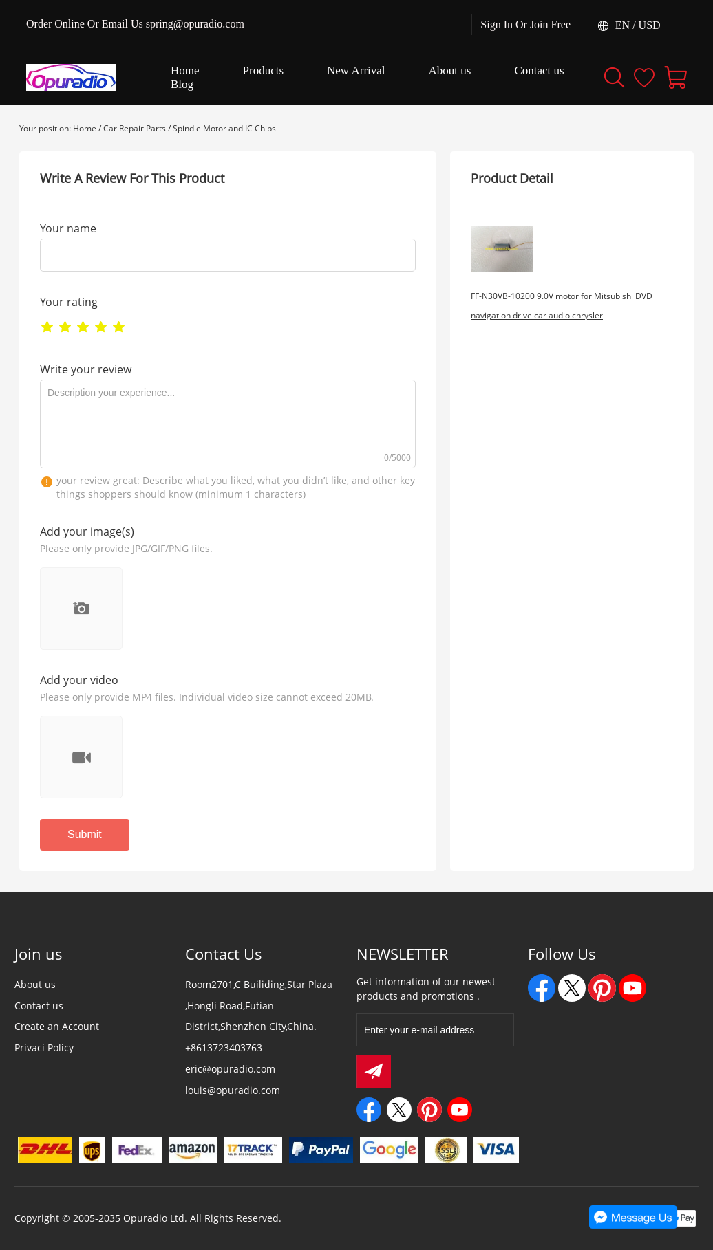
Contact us (38, 1005)
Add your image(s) (87, 531)
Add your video (79, 680)
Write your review (85, 369)
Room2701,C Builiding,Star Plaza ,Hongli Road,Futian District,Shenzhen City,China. (258, 1005)
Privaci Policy (44, 1047)
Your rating (69, 301)
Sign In (496, 24)
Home (84, 128)
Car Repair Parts (134, 128)
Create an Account (56, 1026)
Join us (38, 953)
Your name (68, 228)
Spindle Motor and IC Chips (224, 128)
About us (35, 984)
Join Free (550, 24)
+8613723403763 (223, 1047)
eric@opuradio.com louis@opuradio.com (232, 1079)
